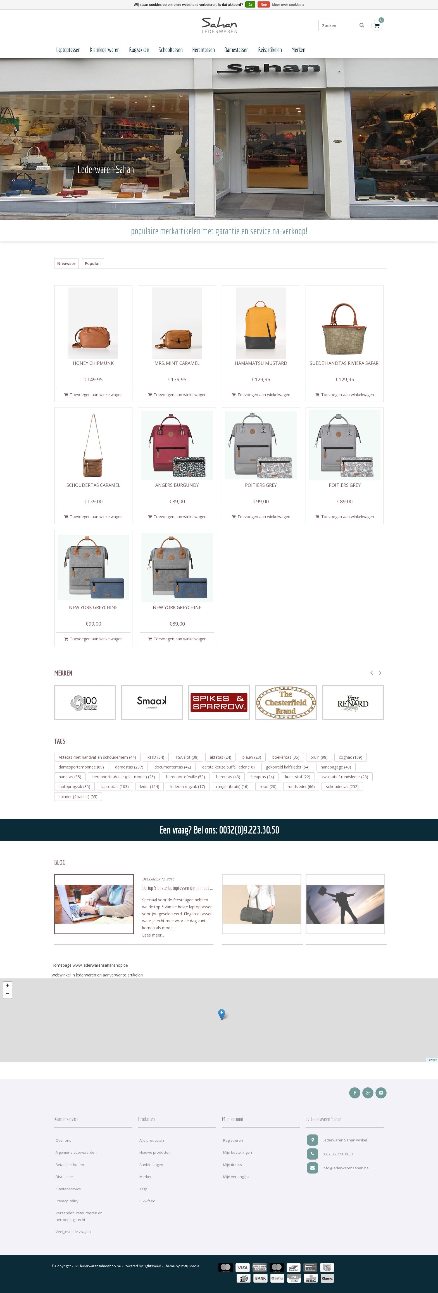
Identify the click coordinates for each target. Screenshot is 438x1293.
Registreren (233, 1140)
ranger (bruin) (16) (232, 786)
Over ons (63, 1140)
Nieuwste (66, 263)
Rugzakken (139, 49)
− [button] (7, 994)
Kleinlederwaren (105, 49)
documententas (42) (172, 767)
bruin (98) (319, 757)
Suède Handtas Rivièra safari (345, 363)
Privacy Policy (67, 1200)
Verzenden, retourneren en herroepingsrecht (79, 1216)
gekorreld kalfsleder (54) (288, 767)
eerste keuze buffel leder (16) (228, 767)
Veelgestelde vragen (73, 1231)
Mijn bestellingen (237, 1152)
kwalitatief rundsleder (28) (345, 776)
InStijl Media (189, 1266)
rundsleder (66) (301, 786)
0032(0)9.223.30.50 (330, 1154)
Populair (93, 263)
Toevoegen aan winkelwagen (93, 394)
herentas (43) (228, 776)
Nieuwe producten (155, 1152)
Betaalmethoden (70, 1164)
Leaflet (432, 1060)
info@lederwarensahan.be (338, 1168)
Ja (250, 5)
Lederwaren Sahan (105, 169)
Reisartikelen (270, 49)
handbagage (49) (336, 767)
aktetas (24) (220, 757)
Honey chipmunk (93, 363)
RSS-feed (147, 1200)
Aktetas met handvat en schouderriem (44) (97, 757)
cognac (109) (350, 757)
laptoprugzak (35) (74, 786)
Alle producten (151, 1140)
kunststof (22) (297, 776)
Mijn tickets (232, 1164)
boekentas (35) (285, 757)
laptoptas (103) (115, 786)
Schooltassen (171, 49)
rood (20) (268, 786)
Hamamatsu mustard (261, 363)
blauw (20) (251, 757)
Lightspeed (152, 1266)
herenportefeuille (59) (185, 776)
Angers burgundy (177, 485)
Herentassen (203, 49)
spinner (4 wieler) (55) (78, 796)
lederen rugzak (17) (187, 786)
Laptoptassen (68, 49)
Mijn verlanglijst (236, 1176)
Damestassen (236, 49)
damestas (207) (129, 767)
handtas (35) (70, 776)
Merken (298, 49)
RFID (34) (155, 757)
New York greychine (93, 607)
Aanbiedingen (151, 1164)
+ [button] (7, 986)
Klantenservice (68, 1188)
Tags (143, 1188)
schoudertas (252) (342, 786)
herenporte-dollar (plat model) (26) (123, 776)
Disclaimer (64, 1176)
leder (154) (149, 786)
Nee (264, 5)
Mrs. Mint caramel (177, 363)
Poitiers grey (261, 485)
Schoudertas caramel (93, 485)
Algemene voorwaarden (76, 1152)
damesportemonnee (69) (81, 767)
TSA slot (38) (187, 757)
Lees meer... (153, 935)
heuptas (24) (262, 776)
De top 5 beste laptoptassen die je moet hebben (182, 888)
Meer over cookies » (288, 5)
